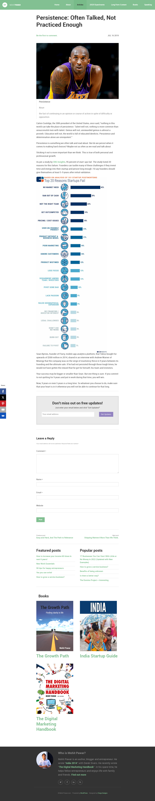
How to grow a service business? (50, 577)
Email (39, 493)
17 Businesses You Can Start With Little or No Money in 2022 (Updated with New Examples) (98, 559)
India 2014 (71, 763)
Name (39, 480)
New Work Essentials (45, 564)
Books (135, 5)
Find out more (78, 775)
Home (56, 5)
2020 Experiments (97, 5)
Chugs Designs (102, 793)
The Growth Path (52, 656)
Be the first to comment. (47, 36)
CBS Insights (59, 162)
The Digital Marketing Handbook (47, 724)
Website (39, 506)
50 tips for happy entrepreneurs (50, 568)
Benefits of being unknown (91, 571)
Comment (41, 451)
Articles (80, 5)
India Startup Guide (99, 656)
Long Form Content (118, 5)
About (68, 5)
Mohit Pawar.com (11, 4)
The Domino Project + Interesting (94, 580)
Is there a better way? (89, 576)
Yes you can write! (44, 573)
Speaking (148, 5)
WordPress (84, 793)
